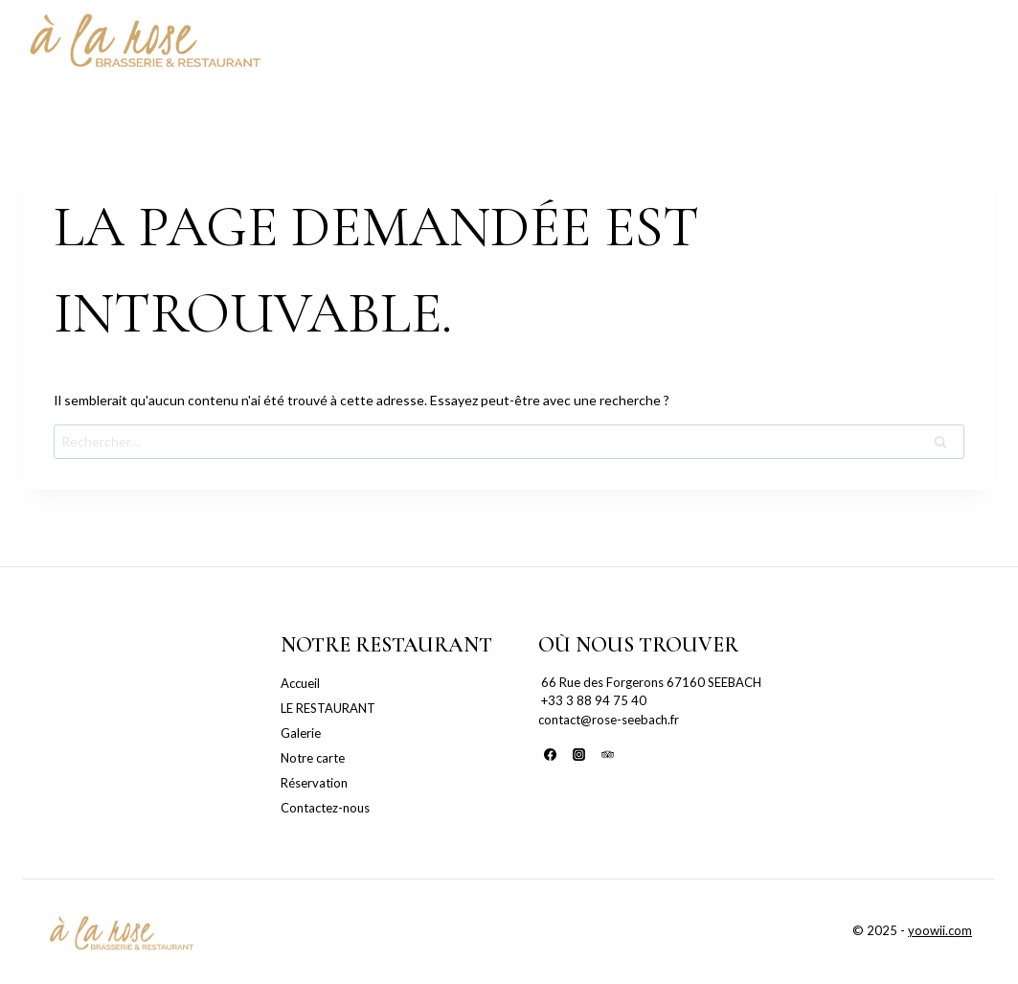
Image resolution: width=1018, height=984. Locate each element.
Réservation (314, 782)
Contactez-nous (325, 807)
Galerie (301, 733)
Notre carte (313, 758)
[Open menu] (976, 42)
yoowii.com (940, 930)
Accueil (300, 683)
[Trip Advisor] (607, 754)
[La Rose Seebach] (143, 43)
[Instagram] (578, 754)
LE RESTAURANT (328, 708)
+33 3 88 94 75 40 (592, 700)
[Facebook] (550, 754)
